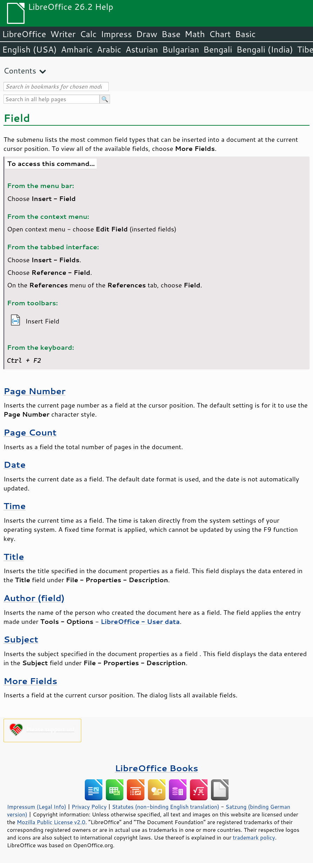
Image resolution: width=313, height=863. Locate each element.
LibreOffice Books (156, 768)
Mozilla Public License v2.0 (51, 822)
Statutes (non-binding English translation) (165, 806)
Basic (245, 34)
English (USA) (29, 49)
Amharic (77, 49)
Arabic (109, 49)
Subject (21, 639)
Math (195, 34)
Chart (220, 34)
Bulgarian (180, 49)
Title (14, 556)
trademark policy (254, 837)
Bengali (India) (265, 49)
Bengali (217, 49)
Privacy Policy (89, 806)
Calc (88, 34)
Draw (146, 34)
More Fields (30, 681)
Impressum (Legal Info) (36, 806)
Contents (20, 70)
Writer (62, 34)
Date (15, 464)
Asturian (141, 49)
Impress (116, 34)
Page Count (30, 432)
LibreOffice (24, 34)
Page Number (35, 391)
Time (15, 506)
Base (171, 34)
